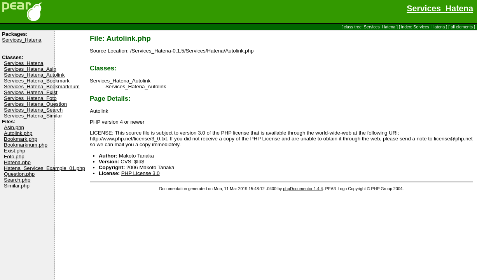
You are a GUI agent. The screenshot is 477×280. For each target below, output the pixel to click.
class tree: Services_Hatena (369, 26)
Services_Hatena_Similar (33, 116)
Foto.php (14, 156)
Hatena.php (17, 162)
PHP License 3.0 (140, 173)
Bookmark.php (20, 139)
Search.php (17, 180)
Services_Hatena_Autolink (34, 75)
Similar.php (17, 186)
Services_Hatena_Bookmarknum (42, 86)
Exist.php (14, 151)
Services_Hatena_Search (33, 110)
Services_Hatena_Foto (30, 98)
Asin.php (14, 127)
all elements (462, 26)
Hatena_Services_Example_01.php (44, 168)
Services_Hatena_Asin (30, 69)
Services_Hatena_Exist (31, 92)
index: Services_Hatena (423, 26)
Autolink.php (18, 133)
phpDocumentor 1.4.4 (303, 188)
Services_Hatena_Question (35, 104)
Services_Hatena (440, 8)
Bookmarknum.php (25, 145)
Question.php (19, 174)
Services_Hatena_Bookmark (37, 81)
